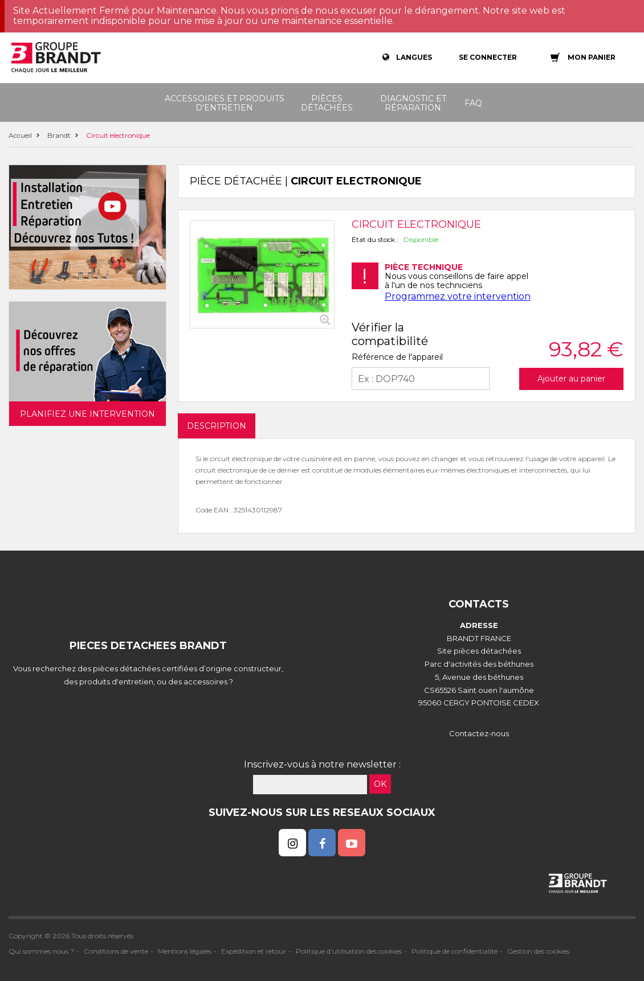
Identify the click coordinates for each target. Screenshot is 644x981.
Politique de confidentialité (454, 951)
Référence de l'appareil (397, 357)
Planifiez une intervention (87, 414)
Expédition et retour (253, 951)
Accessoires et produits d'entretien (224, 103)
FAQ (473, 103)
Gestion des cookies (538, 951)
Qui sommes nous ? (41, 951)
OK (380, 784)
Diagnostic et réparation (413, 103)
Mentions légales (184, 951)
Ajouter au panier (571, 378)
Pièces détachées (327, 103)
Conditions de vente (116, 951)
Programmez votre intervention (458, 296)
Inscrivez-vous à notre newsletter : (322, 764)
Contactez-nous (479, 733)
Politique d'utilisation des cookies (349, 951)
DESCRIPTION (216, 426)
